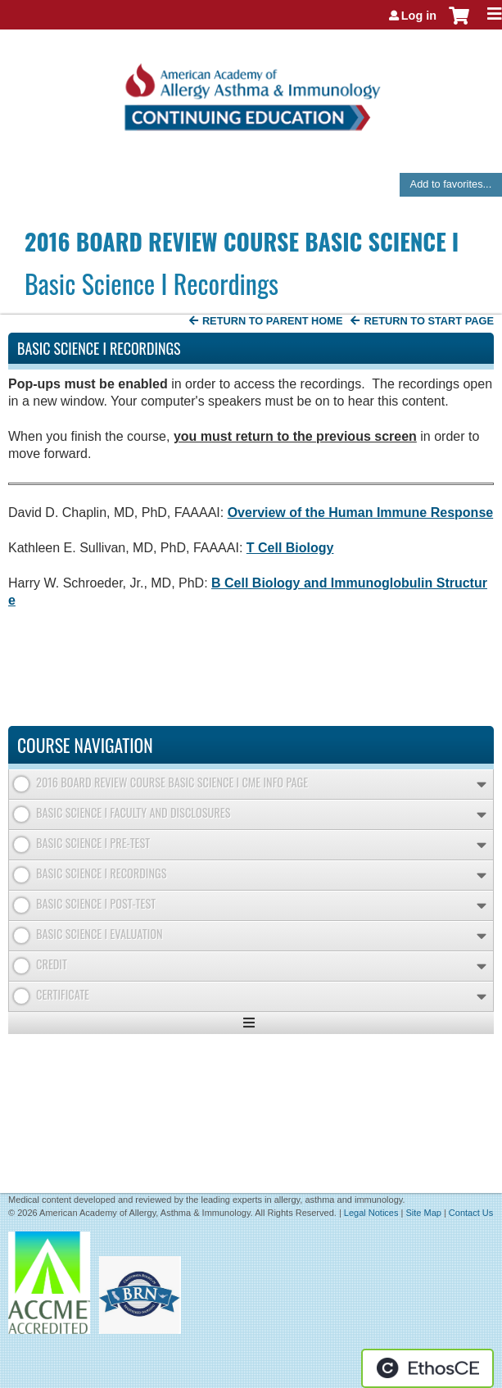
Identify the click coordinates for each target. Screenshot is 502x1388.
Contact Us (471, 1213)
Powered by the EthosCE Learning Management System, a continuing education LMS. (427, 1368)
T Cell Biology (290, 548)
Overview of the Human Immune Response (361, 512)
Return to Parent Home (272, 321)
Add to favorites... (451, 184)
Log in (418, 15)
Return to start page (429, 321)
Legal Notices (371, 1213)
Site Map (423, 1213)
